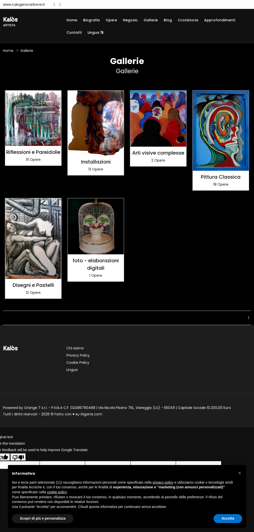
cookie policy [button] (57, 492)
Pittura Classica (221, 176)
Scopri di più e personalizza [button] (42, 518)
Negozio (130, 20)
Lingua (95, 32)
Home (71, 20)
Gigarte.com (91, 414)
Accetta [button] (228, 518)
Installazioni (96, 161)
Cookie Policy (77, 362)
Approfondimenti (219, 20)
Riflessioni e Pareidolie (33, 152)
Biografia (91, 20)
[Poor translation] (18, 457)
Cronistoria (188, 20)
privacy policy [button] (163, 482)
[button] (240, 473)
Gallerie (151, 20)
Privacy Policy (78, 355)
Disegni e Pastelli (33, 285)
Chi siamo (75, 348)
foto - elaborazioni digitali (96, 264)
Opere (111, 20)
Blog (168, 20)
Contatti (74, 32)
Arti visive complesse (158, 152)
